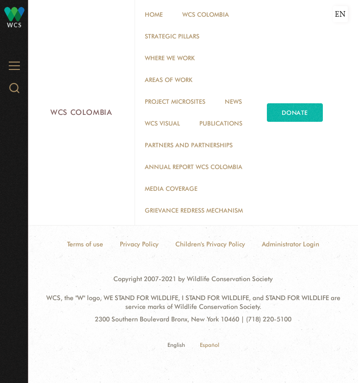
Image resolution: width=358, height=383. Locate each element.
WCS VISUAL (162, 123)
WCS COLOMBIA (205, 14)
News (233, 101)
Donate (295, 112)
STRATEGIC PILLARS (172, 36)
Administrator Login (290, 244)
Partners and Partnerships (189, 145)
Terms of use (85, 244)
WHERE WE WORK (170, 58)
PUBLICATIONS (220, 123)
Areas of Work (168, 79)
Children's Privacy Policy (210, 244)
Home (154, 14)
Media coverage (171, 188)
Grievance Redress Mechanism (194, 210)
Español (209, 344)
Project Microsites (175, 101)
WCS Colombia (81, 112)
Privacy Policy (139, 244)
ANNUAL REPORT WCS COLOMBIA (193, 166)
